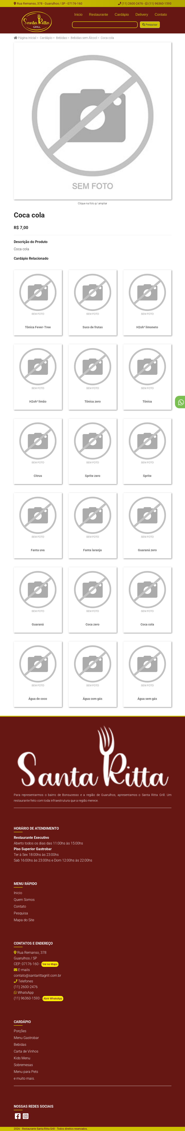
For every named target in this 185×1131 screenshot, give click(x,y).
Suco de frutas (93, 327)
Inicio (78, 14)
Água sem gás (147, 698)
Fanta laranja (92, 550)
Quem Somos (24, 900)
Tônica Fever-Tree (38, 327)
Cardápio (122, 14)
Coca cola (147, 624)
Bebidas (61, 38)
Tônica (147, 401)
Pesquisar (149, 24)
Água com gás (92, 698)
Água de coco (37, 698)
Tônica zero (93, 401)
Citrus (38, 476)
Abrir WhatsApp (53, 998)
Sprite (147, 476)
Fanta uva (38, 550)
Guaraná (38, 624)
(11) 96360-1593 (158, 3)
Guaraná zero (147, 550)
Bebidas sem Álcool (84, 38)
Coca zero (92, 624)
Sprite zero (92, 476)
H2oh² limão (37, 401)
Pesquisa (21, 913)
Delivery (142, 14)
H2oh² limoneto (147, 327)
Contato (161, 14)
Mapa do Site (24, 920)
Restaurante (98, 14)
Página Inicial (25, 38)
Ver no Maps (49, 964)
